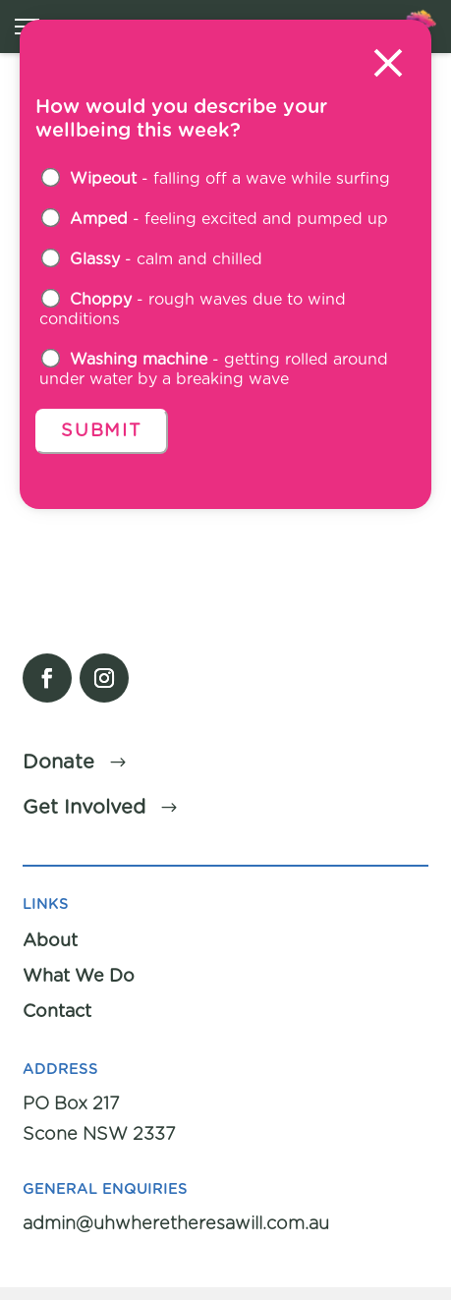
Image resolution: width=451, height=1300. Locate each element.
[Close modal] (388, 65)
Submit (101, 431)
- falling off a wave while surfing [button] (215, 178)
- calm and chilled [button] (151, 258)
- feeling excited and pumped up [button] (214, 218)
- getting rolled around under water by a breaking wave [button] (213, 368)
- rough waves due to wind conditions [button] (192, 308)
